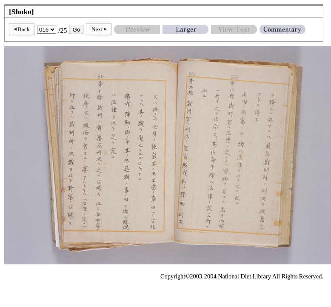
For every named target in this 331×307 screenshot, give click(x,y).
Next (98, 29)
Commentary (282, 29)
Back (21, 29)
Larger (185, 29)
